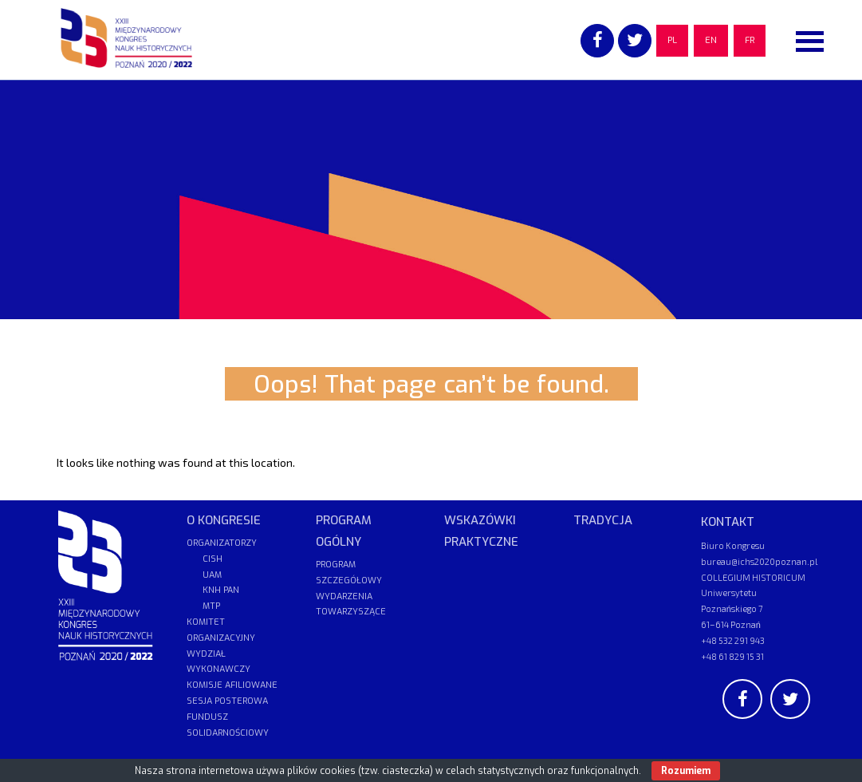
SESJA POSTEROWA (227, 701)
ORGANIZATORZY (222, 543)
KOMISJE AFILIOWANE (232, 685)
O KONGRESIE (224, 520)
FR (749, 40)
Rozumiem (685, 770)
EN (711, 40)
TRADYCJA (602, 520)
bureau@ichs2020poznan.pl (759, 561)
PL (672, 40)
